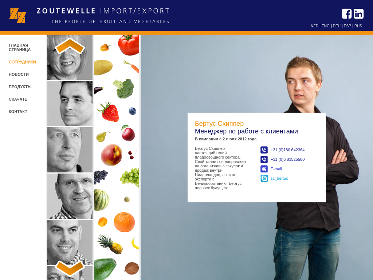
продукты (20, 87)
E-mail (276, 169)
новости (19, 74)
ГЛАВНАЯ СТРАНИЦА (20, 47)
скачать (18, 99)
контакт (18, 111)
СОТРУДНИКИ (22, 62)
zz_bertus (279, 178)
